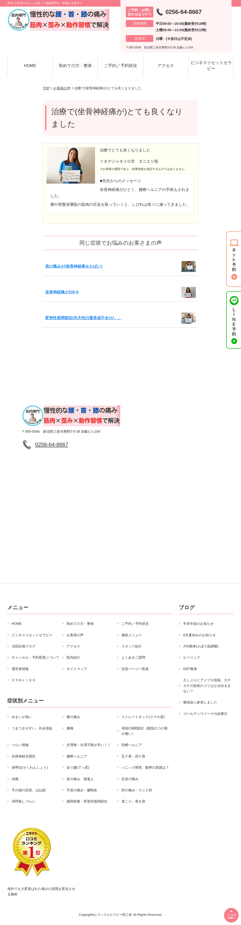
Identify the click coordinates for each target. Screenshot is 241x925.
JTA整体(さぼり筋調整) (200, 646)
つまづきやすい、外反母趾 (32, 728)
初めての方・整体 (75, 65)
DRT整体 (190, 669)
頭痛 (15, 779)
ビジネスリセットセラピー (211, 65)
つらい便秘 (20, 745)
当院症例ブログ (23, 646)
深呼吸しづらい (23, 801)
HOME (30, 65)
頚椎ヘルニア (131, 745)
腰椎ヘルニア (77, 756)
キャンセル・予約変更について (35, 657)
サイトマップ (77, 669)
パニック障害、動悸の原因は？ (145, 767)
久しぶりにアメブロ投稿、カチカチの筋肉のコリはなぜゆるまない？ (207, 685)
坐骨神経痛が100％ (62, 292)
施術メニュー (131, 635)
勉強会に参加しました (200, 702)
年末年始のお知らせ (198, 624)
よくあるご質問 (133, 657)
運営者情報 (20, 669)
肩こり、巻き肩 (133, 801)
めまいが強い (22, 717)
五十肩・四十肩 (133, 756)
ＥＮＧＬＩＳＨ (23, 680)
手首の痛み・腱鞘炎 (82, 790)
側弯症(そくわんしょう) (30, 767)
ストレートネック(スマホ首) (142, 717)
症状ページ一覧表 (135, 669)
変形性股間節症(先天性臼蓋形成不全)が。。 (83, 318)
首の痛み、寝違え (80, 779)
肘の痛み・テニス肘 (136, 790)
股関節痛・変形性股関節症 (87, 801)
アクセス (165, 65)
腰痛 (70, 728)
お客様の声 (61, 88)
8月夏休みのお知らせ (199, 635)
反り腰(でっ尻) (78, 767)
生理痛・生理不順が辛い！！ (89, 745)
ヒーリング (191, 657)
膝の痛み (73, 717)
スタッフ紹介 (131, 646)
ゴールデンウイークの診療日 (205, 714)
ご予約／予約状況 (120, 65)
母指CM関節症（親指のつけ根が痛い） (144, 731)
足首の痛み (129, 779)
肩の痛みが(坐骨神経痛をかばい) (73, 266)
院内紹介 (73, 657)
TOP (46, 88)
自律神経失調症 (23, 756)
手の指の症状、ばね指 (29, 790)
